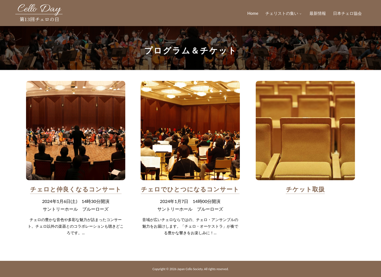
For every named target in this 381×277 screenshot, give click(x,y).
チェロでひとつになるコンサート (190, 189)
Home (252, 13)
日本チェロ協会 (347, 13)
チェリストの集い (283, 13)
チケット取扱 (305, 189)
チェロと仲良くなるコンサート (75, 189)
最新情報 (317, 13)
